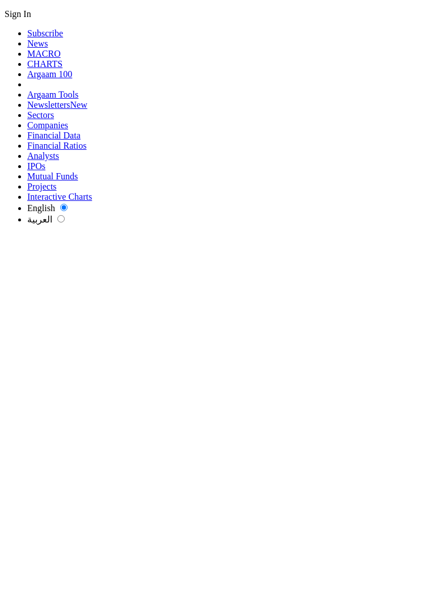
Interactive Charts (59, 196)
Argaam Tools (52, 94)
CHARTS (44, 64)
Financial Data (54, 135)
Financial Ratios (56, 145)
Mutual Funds (52, 176)
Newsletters (57, 105)
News (37, 43)
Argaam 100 (49, 74)
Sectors (40, 115)
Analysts (43, 156)
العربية (46, 219)
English (47, 208)
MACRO (44, 53)
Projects (42, 186)
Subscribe (45, 33)
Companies (47, 125)
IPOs (36, 166)
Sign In (18, 14)
